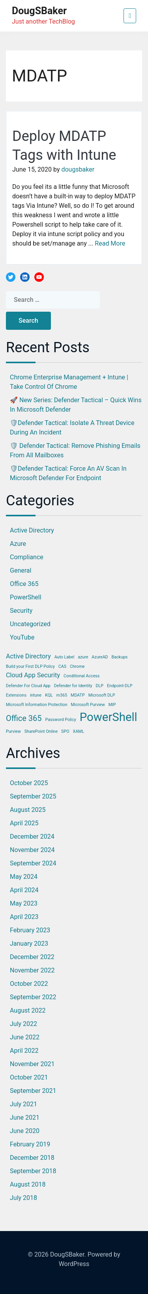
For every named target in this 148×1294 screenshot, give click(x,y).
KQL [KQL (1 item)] (49, 695)
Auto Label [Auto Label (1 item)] (64, 657)
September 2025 (33, 796)
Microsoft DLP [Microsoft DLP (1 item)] (101, 695)
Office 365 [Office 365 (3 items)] (24, 718)
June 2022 (24, 1037)
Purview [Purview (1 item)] (13, 731)
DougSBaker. (68, 1254)
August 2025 (27, 809)
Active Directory (32, 530)
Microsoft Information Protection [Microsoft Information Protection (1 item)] (36, 704)
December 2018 (32, 1157)
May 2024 (23, 876)
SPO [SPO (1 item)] (65, 731)
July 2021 (23, 1104)
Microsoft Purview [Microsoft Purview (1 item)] (88, 704)
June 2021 (24, 1117)
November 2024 (32, 850)
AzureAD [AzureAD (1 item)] (100, 657)
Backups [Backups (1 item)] (120, 657)
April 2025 (24, 823)
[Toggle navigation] (130, 15)
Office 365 (24, 584)
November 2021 (32, 1064)
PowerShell (25, 597)
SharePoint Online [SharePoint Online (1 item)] (41, 731)
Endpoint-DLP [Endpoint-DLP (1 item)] (119, 685)
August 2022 (27, 1010)
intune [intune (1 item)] (35, 695)
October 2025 (29, 783)
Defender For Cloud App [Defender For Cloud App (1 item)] (28, 685)
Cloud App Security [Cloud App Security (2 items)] (33, 675)
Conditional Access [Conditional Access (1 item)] (81, 675)
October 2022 (29, 983)
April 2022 (24, 1050)
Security (21, 610)
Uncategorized (30, 624)
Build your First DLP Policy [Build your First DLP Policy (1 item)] (30, 666)
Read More (110, 243)
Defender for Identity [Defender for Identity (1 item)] (73, 685)
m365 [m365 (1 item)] (61, 695)
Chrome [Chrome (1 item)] (77, 666)
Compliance (26, 557)
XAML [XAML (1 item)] (78, 731)
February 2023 (30, 930)
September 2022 (33, 997)
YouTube (22, 637)
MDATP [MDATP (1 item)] (78, 695)
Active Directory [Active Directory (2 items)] (28, 656)
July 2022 (23, 1024)
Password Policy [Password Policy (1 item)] (60, 719)
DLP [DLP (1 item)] (99, 685)
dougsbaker (77, 169)
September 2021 (33, 1090)
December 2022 (32, 957)
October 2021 (29, 1077)
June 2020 (24, 1131)
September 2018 (33, 1171)
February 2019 (30, 1144)
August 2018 (27, 1184)
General (20, 570)
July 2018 (23, 1198)
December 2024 (32, 836)
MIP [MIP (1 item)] (112, 704)
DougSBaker (39, 11)
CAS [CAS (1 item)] (62, 666)
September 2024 (33, 863)
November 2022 (32, 970)
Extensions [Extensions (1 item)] (16, 695)
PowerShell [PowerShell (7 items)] (108, 717)
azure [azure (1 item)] (83, 657)
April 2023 (24, 917)
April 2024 (24, 890)
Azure (18, 543)
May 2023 (23, 903)
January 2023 (29, 943)
